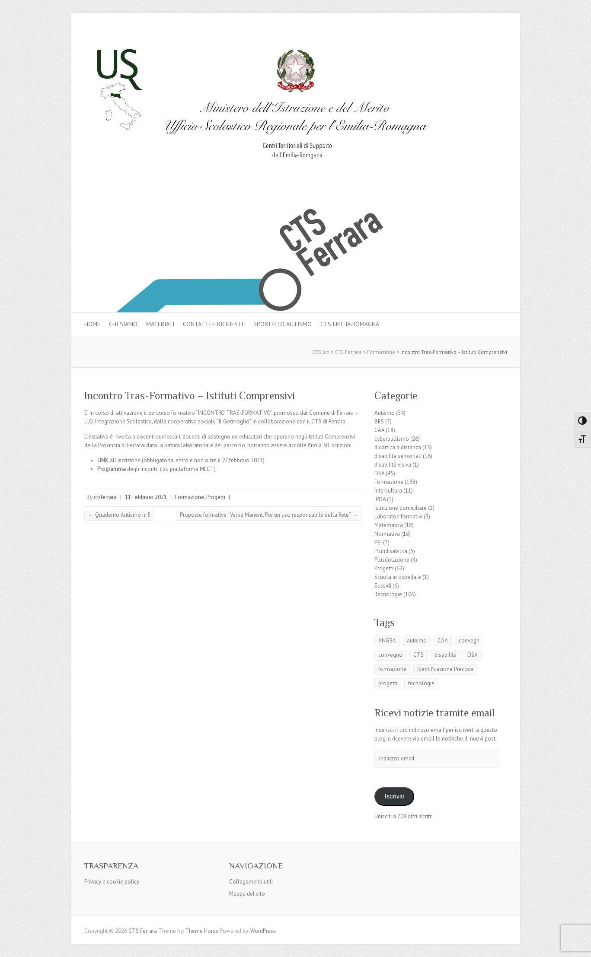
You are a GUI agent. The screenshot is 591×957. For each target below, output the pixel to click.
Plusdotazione (391, 559)
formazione (392, 669)
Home (92, 324)
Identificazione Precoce (445, 669)
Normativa (387, 533)
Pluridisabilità (390, 551)
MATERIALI (160, 324)
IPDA (380, 499)
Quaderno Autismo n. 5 (119, 514)
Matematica (388, 525)
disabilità (445, 654)
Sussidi (382, 585)
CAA (379, 430)
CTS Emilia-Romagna (349, 324)
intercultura (388, 490)
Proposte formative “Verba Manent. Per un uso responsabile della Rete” (269, 514)
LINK (103, 460)
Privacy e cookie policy (111, 881)
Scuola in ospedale (397, 577)
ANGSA (387, 640)
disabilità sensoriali (398, 456)
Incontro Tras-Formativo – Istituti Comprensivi (189, 395)
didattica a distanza (397, 447)
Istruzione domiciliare (400, 508)
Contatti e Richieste (214, 324)
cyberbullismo (391, 438)
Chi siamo (123, 324)
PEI (378, 542)
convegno (390, 654)
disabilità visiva (392, 464)
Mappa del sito (247, 893)
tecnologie (421, 683)
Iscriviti (394, 796)
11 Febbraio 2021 (146, 497)
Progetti (215, 497)
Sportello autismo (282, 324)
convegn (469, 640)
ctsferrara (105, 497)
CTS (418, 654)
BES (379, 421)
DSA (379, 473)
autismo (417, 640)
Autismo (384, 413)
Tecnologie (388, 594)
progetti (387, 683)
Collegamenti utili (251, 881)
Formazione (189, 497)
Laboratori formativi (398, 516)
